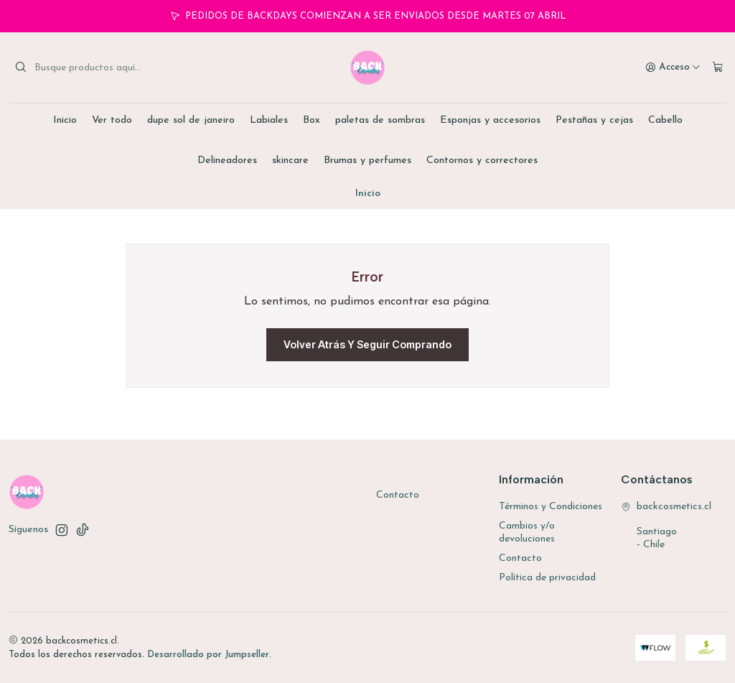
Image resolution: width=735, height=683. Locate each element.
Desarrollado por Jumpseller (208, 654)
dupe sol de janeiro (191, 120)
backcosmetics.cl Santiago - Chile (666, 525)
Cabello (665, 120)
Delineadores (227, 160)
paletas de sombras (380, 120)
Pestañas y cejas (594, 120)
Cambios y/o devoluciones (527, 532)
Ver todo (112, 120)
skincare (290, 160)
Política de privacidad (547, 577)
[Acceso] (673, 67)
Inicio (65, 120)
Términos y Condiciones (550, 506)
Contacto (397, 495)
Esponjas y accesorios (490, 120)
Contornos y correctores (482, 160)
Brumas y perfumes (367, 160)
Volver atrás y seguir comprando (367, 344)
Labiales (269, 120)
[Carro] (717, 67)
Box (311, 120)
